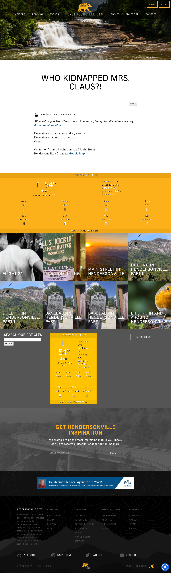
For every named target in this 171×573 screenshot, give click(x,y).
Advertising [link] (109, 515)
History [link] (51, 523)
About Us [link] (107, 519)
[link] (29, 555)
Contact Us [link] (136, 515)
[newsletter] (77, 452)
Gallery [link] (134, 519)
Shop (152, 4)
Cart (164, 4)
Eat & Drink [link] (54, 515)
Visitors (20, 14)
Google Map (77, 153)
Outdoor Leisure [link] (84, 523)
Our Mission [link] (109, 523)
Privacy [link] (133, 528)
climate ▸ (85, 230)
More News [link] (143, 337)
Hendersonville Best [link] (85, 9)
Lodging (37, 14)
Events (54, 14)
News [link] (105, 528)
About (115, 14)
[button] (114, 452)
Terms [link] (132, 523)
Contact (151, 14)
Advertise (132, 14)
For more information (47, 125)
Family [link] (50, 519)
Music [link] (50, 528)
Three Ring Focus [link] (151, 566)
